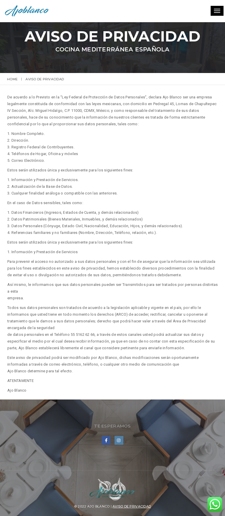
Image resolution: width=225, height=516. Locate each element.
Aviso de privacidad (131, 506)
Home (12, 79)
